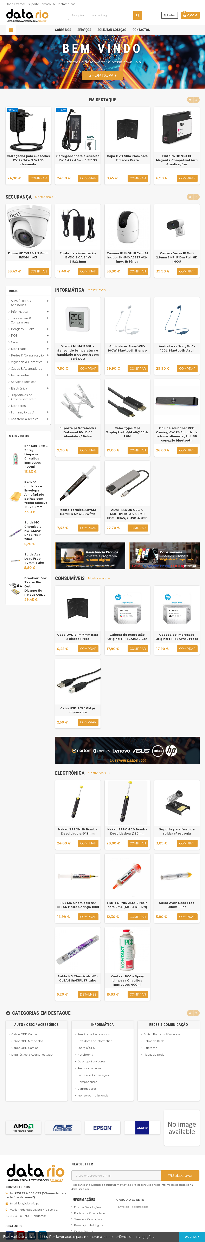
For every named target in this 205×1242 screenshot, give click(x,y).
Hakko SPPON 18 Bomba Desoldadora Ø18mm (77, 831)
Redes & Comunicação (168, 1024)
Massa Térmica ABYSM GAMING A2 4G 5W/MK (77, 512)
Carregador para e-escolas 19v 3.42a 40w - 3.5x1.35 (77, 158)
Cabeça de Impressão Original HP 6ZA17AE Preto (176, 637)
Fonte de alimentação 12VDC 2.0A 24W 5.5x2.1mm (78, 257)
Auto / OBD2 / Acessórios (36, 1024)
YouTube (21, 1235)
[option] (28, 146)
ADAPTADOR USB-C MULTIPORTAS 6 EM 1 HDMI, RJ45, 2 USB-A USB (127, 514)
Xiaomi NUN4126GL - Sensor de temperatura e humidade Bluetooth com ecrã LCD (78, 353)
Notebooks (85, 1054)
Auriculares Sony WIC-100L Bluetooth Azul (177, 348)
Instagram (31, 1235)
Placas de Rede (154, 1054)
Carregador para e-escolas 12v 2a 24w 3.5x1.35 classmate (28, 160)
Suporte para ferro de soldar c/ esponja (177, 831)
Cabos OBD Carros (24, 1034)
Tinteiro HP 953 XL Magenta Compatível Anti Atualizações (177, 160)
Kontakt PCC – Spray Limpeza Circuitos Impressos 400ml (127, 980)
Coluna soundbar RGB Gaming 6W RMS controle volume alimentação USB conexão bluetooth (177, 434)
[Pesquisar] (105, 15)
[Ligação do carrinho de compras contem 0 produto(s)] (190, 15)
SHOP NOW (102, 75)
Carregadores (86, 1088)
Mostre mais (46, 197)
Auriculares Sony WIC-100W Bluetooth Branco (127, 348)
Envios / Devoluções (87, 1207)
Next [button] (196, 100)
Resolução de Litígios (88, 1225)
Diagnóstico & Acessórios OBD (32, 1054)
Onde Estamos (15, 4)
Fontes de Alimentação (93, 1075)
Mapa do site (82, 1237)
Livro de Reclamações (133, 1206)
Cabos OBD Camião (25, 1047)
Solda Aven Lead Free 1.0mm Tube (34, 559)
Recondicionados (89, 1068)
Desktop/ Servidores (91, 1061)
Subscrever (180, 1175)
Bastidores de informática (94, 1041)
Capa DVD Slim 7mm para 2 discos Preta (127, 158)
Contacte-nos (64, 4)
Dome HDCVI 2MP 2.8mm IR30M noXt (28, 255)
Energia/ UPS (86, 1047)
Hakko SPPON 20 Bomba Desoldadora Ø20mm (127, 831)
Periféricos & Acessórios (93, 1034)
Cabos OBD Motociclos (27, 1041)
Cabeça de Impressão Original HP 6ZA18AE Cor (127, 637)
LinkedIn (42, 1235)
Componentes (87, 1081)
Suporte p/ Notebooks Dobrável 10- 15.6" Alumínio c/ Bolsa (77, 432)
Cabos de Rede (154, 1041)
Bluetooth (150, 1047)
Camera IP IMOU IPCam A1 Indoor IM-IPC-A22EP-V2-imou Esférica (127, 257)
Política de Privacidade (89, 1213)
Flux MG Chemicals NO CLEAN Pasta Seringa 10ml (78, 905)
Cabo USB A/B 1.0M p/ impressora (77, 710)
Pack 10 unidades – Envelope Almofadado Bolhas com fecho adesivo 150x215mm (36, 494)
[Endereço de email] (116, 1175)
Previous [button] (190, 100)
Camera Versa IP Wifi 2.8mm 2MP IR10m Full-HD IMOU (177, 257)
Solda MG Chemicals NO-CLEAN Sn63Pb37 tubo (32, 531)
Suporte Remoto (39, 4)
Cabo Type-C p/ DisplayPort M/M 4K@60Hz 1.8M (127, 432)
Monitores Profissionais (92, 1095)
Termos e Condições (88, 1219)
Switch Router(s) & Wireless (161, 1034)
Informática (102, 1024)
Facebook (10, 1235)
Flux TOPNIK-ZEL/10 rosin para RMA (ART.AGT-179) (127, 905)
